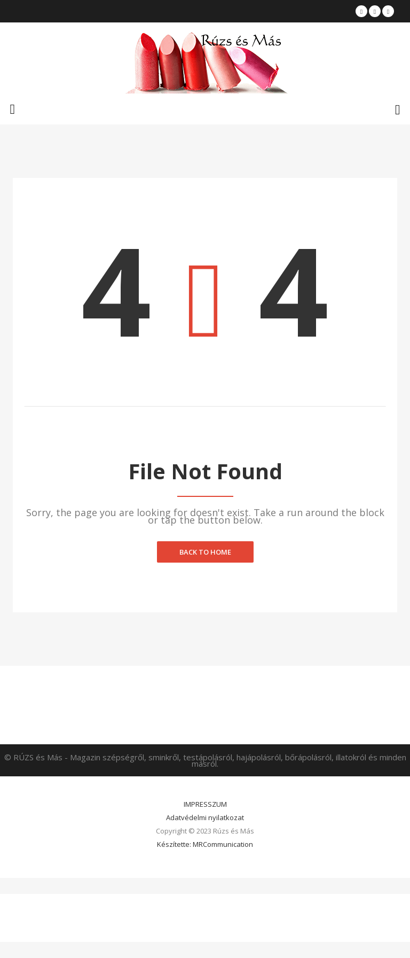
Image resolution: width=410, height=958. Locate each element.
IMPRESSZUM (205, 804)
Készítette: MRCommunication (205, 844)
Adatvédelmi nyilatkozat (205, 817)
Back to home (205, 552)
